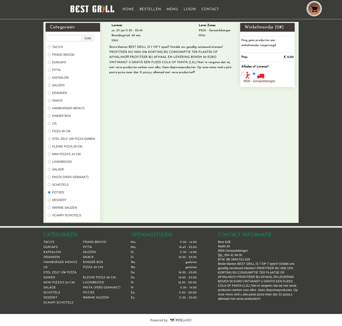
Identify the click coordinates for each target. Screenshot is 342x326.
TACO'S (55, 47)
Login (190, 9)
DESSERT (57, 200)
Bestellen (150, 9)
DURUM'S (57, 62)
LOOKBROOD (60, 161)
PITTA (54, 70)
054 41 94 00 (233, 255)
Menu (172, 9)
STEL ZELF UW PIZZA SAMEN (71, 138)
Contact (210, 9)
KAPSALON (58, 77)
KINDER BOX (59, 116)
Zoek (87, 38)
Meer (114, 40)
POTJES (56, 192)
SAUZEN (56, 85)
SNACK (55, 100)
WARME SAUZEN (62, 207)
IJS (52, 123)
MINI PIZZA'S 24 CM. (64, 154)
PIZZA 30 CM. (59, 131)
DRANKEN (57, 93)
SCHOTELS (58, 184)
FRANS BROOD (61, 54)
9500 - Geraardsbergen (259, 81)
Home (128, 9)
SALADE (56, 169)
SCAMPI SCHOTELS (64, 215)
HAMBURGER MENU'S (66, 108)
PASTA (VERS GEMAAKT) (68, 177)
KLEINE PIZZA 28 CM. (65, 146)
